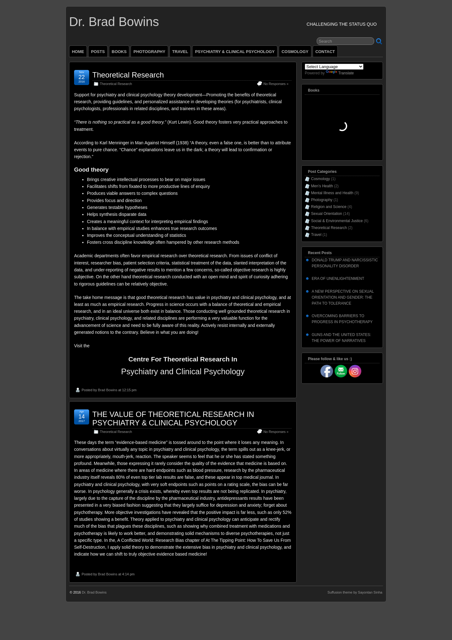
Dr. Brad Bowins (114, 22)
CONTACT (325, 51)
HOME (78, 51)
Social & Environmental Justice (337, 221)
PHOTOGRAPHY (149, 51)
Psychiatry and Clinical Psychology (183, 371)
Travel (316, 234)
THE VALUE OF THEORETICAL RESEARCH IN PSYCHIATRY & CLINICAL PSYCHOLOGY (173, 418)
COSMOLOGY (295, 51)
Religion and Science (329, 207)
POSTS (98, 51)
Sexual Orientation (326, 213)
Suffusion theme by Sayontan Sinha (354, 592)
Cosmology (320, 179)
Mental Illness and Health (332, 193)
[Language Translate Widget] (334, 67)
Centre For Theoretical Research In (182, 359)
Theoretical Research (128, 75)
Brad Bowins (107, 390)
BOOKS (119, 51)
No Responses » (275, 84)
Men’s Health (322, 186)
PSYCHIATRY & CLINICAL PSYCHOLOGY (235, 51)
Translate (340, 73)
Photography (321, 200)
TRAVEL (180, 51)
